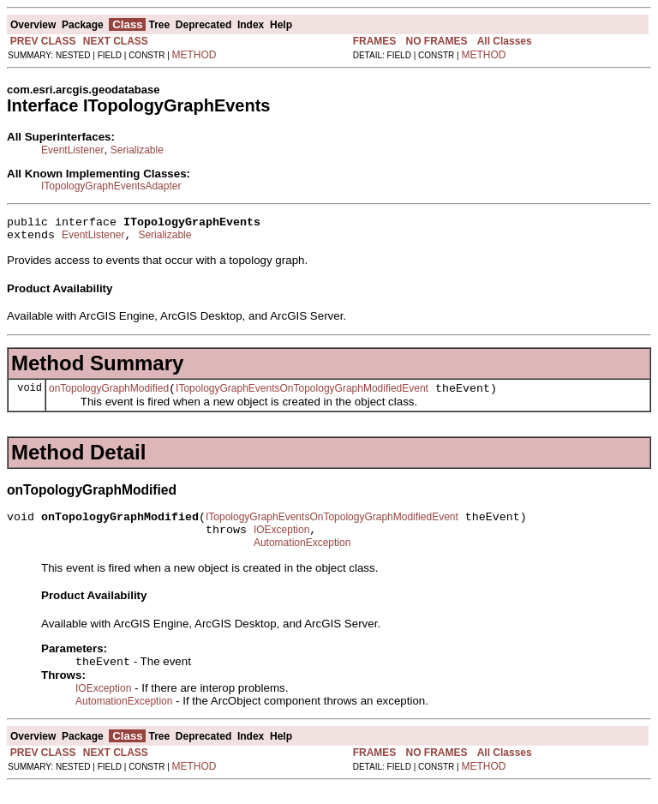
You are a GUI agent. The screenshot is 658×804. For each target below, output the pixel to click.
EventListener (72, 150)
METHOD (194, 55)
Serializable (137, 150)
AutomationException (302, 558)
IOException (281, 543)
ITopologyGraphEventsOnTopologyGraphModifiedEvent (302, 396)
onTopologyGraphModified (109, 396)
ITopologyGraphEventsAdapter (111, 186)
